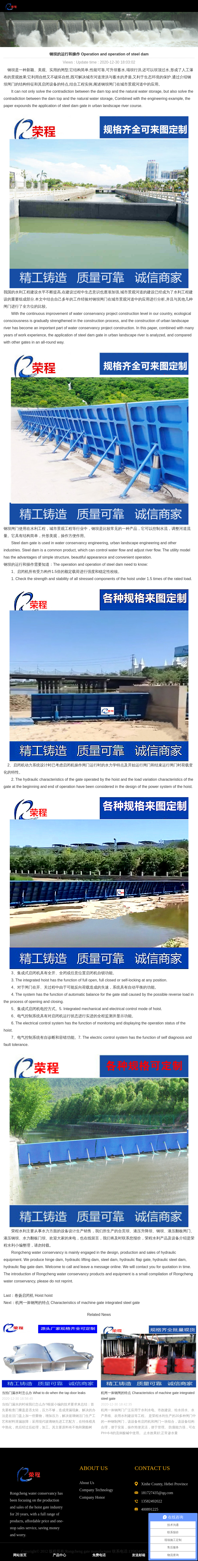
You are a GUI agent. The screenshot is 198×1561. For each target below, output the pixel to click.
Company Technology (96, 1490)
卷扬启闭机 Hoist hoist (33, 1295)
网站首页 (19, 1555)
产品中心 (59, 1555)
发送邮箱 (138, 1555)
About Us (86, 1483)
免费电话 (99, 1555)
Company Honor (92, 1497)
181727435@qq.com (157, 1493)
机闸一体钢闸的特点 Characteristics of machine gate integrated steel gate (77, 1303)
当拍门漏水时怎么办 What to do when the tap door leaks (43, 1393)
